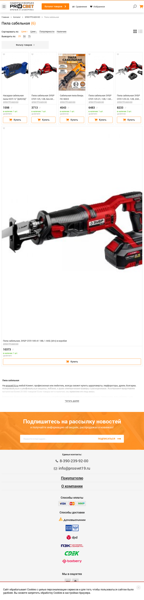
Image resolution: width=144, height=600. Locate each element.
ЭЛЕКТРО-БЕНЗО (32, 17)
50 (24, 36)
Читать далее (72, 400)
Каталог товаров (55, 6)
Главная (5, 17)
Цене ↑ (24, 31)
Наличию (61, 31)
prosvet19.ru (12, 385)
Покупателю (72, 478)
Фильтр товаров (25, 45)
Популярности (46, 31)
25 (19, 36)
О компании (72, 486)
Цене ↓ (33, 31)
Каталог (17, 17)
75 (29, 36)
